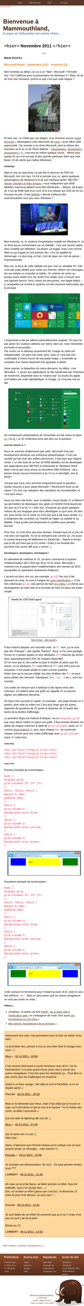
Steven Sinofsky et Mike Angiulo (22, 183)
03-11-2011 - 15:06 (30, 1155)
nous (57, 141)
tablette (35, 194)
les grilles (59, 583)
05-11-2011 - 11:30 (31, 1174)
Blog (20, 3)
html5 (42, 1300)
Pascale (10, 1155)
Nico (8, 1056)
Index (5, 1245)
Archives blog (9, 1262)
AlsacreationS (21, 729)
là (14, 438)
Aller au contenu (6, 6)
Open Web (47, 1262)
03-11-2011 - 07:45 (26, 1124)
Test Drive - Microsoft (43, 640)
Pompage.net (48, 1265)
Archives (12, 1245)
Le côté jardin (9, 1268)
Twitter (26, 1262)
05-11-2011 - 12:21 (28, 1205)
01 (44, 53)
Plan (49, 3)
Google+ (27, 1268)
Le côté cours (9, 1265)
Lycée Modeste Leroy (71, 1268)
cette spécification (60, 580)
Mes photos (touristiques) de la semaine (31, 1023)
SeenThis (27, 1265)
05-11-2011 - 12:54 (31, 1231)
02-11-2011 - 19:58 (26, 1056)
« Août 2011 (22, 1245)
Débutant (34, 3)
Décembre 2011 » (35, 1245)
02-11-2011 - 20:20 (28, 1094)
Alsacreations (48, 1268)
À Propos (64, 3)
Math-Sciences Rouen (68, 1272)
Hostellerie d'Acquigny (66, 1263)
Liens (6, 1271)
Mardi (13, 57)
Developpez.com (50, 1271)
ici (5, 438)
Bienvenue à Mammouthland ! (42, 1295)
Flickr (26, 1271)
